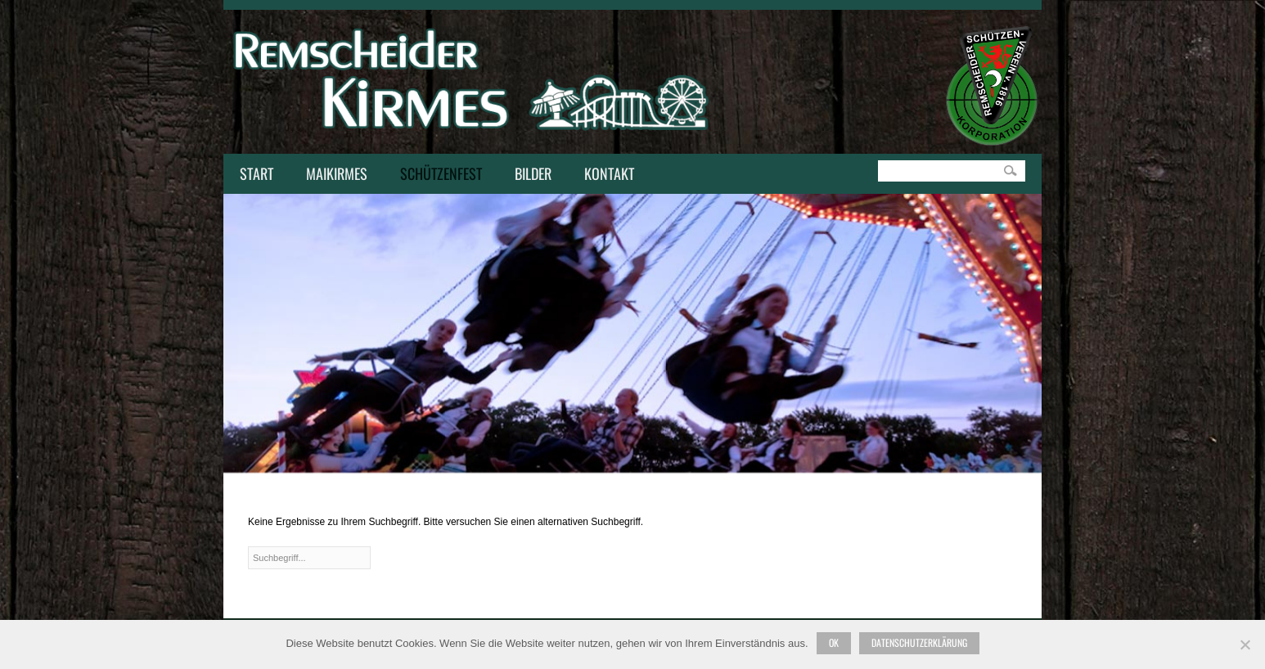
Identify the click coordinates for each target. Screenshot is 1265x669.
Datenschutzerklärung (919, 642)
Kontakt (605, 175)
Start (256, 173)
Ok (834, 642)
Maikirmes (333, 175)
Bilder (533, 173)
